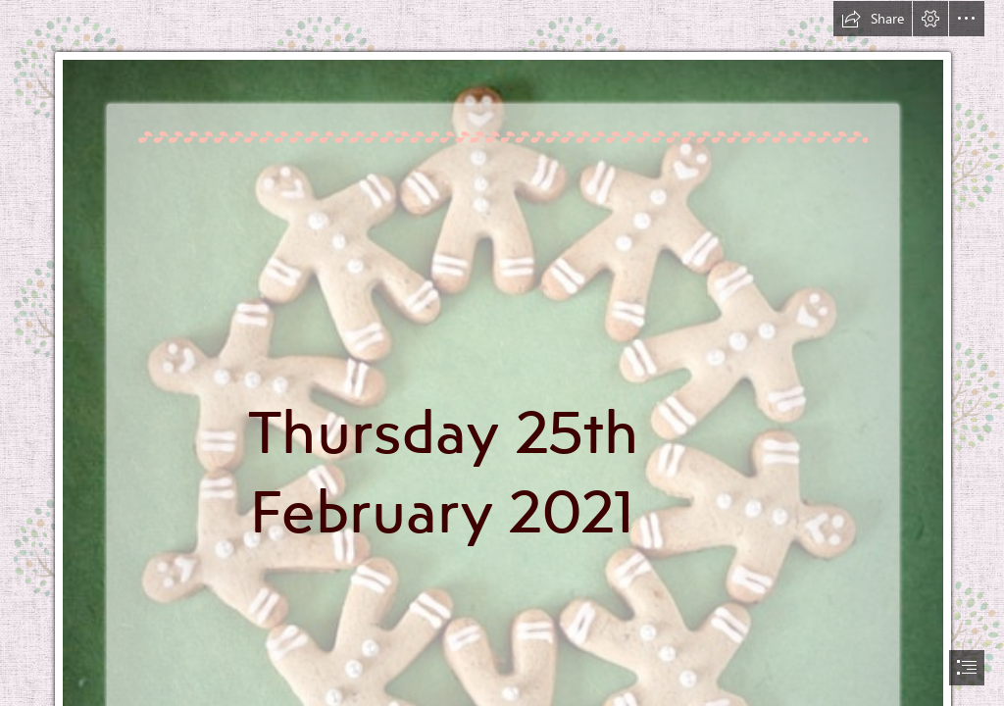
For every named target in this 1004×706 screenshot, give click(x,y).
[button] (872, 18)
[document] (502, 353)
